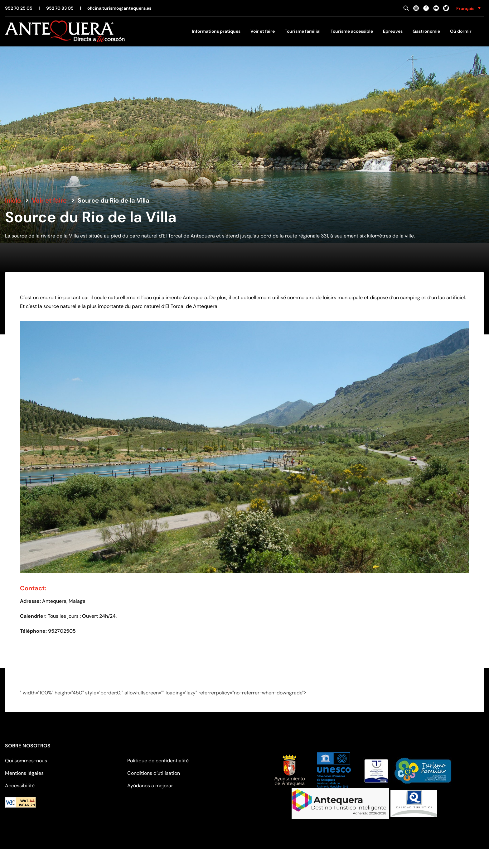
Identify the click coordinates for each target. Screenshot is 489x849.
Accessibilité (20, 785)
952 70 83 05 (60, 8)
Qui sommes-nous (26, 760)
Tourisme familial (303, 31)
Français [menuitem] (465, 8)
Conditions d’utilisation (153, 773)
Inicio (13, 200)
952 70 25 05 (18, 8)
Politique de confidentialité (158, 760)
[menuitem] (468, 8)
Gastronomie (426, 31)
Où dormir (461, 31)
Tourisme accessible (352, 31)
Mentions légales (24, 773)
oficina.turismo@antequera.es (119, 8)
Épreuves (393, 31)
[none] (468, 8)
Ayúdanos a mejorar (150, 785)
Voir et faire (262, 31)
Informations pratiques (216, 31)
